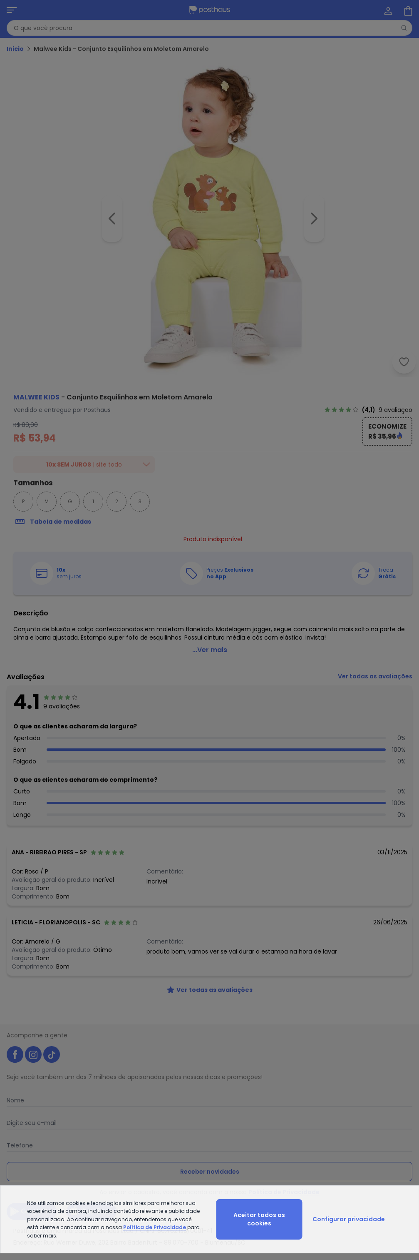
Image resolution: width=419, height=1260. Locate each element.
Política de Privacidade (154, 1227)
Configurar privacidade (348, 1219)
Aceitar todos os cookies (259, 1219)
